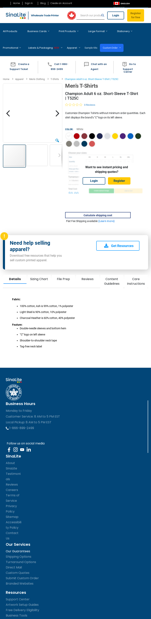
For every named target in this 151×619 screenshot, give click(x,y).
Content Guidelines (111, 269)
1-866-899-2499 (20, 416)
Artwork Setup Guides (22, 593)
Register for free (135, 15)
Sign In (29, 3)
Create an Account (61, 3)
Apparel (19, 67)
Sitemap (12, 505)
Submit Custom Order (22, 566)
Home (16, 3)
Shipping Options (18, 545)
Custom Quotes (17, 561)
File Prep (63, 267)
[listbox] (106, 128)
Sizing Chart (39, 267)
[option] (69, 124)
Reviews (87, 267)
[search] (90, 16)
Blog (43, 3)
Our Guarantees (18, 539)
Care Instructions (136, 269)
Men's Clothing (37, 67)
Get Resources (119, 234)
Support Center (18, 588)
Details (15, 267)
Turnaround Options (21, 550)
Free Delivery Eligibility (22, 598)
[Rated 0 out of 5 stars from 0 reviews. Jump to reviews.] (80, 93)
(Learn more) (106, 209)
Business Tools (16, 604)
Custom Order (84, 39)
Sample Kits (62, 39)
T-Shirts (55, 67)
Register (119, 169)
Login (115, 15)
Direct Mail (14, 556)
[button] (19, 55)
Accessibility (14, 609)
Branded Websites (19, 572)
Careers (12, 478)
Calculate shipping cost (98, 203)
